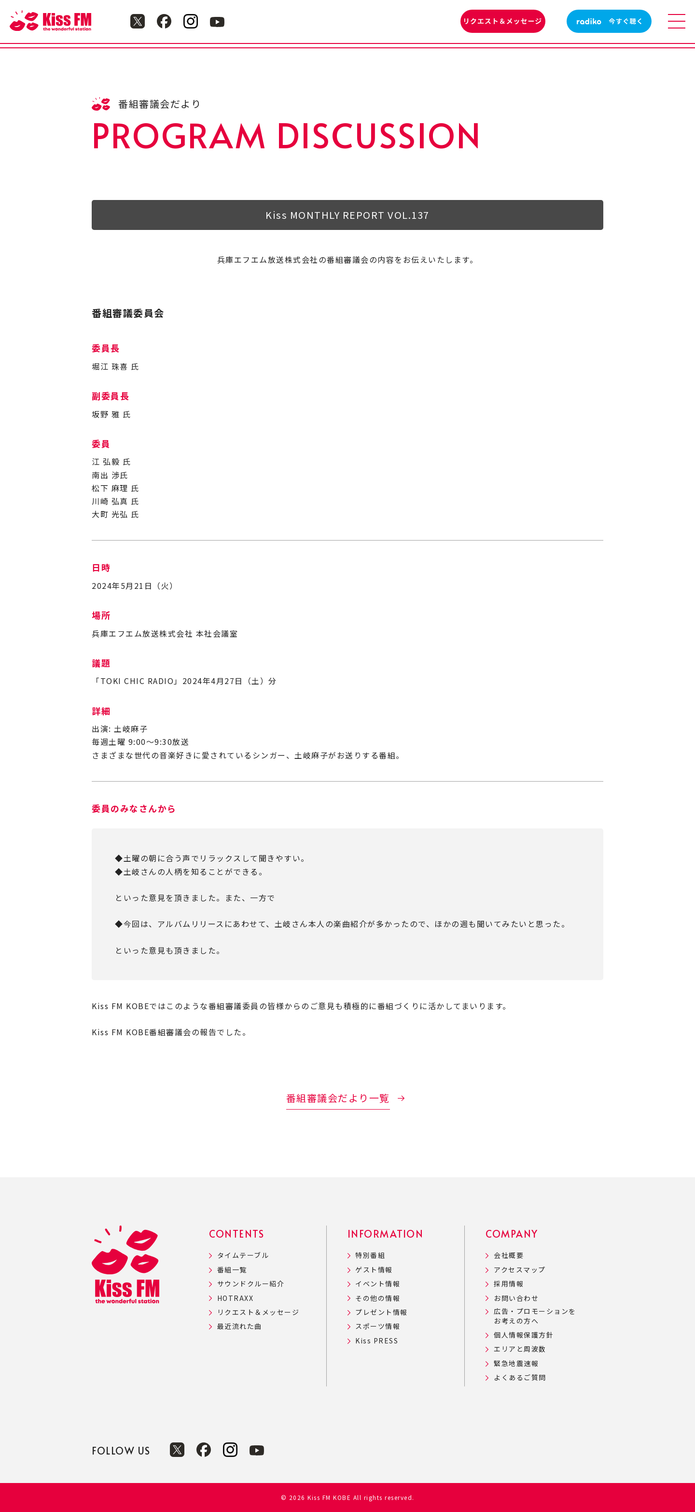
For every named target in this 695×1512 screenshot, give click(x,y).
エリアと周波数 (520, 1349)
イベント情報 (377, 1283)
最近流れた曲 (239, 1326)
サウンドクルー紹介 (251, 1283)
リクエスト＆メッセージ (258, 1312)
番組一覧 (232, 1269)
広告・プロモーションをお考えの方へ (535, 1316)
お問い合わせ (516, 1298)
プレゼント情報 (381, 1312)
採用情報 (509, 1283)
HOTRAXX (235, 1298)
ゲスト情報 (374, 1269)
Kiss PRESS (376, 1340)
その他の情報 (377, 1298)
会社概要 (509, 1255)
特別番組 (370, 1255)
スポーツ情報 (377, 1326)
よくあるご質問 (520, 1377)
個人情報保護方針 (524, 1335)
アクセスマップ (520, 1269)
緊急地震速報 (516, 1363)
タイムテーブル (243, 1255)
